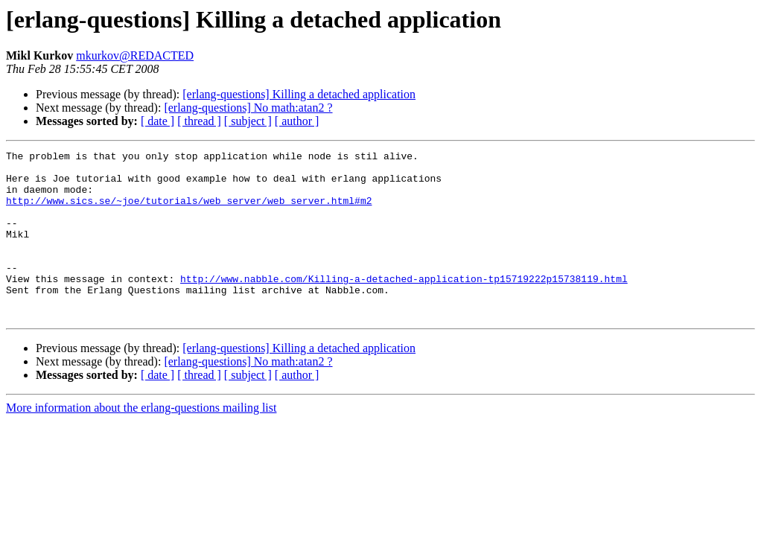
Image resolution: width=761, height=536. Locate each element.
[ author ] (297, 121)
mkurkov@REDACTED (135, 55)
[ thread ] (199, 121)
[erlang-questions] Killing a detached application (298, 94)
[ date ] (157, 121)
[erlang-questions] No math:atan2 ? (248, 107)
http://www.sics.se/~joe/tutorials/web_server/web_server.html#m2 (189, 211)
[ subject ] (248, 121)
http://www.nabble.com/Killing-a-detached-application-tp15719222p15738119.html (404, 305)
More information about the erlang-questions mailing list (141, 441)
